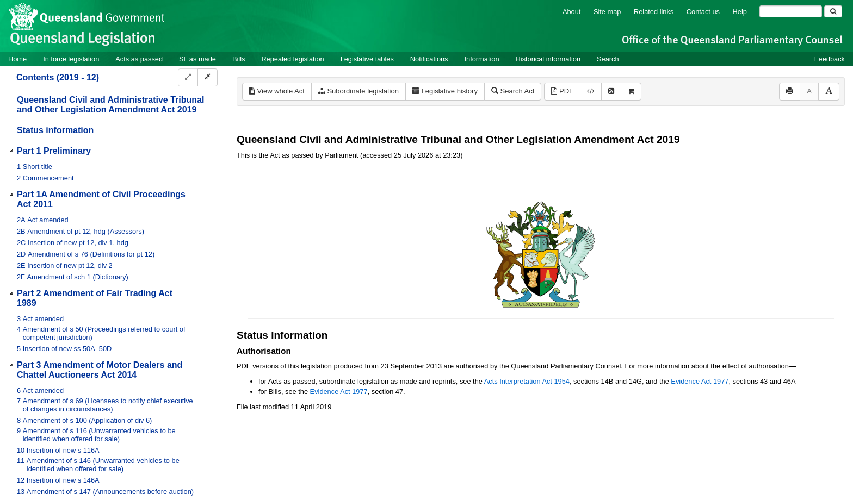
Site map (607, 12)
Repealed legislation (292, 59)
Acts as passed (139, 59)
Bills (238, 59)
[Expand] (188, 77)
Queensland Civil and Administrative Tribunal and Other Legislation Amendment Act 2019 (110, 104)
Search (608, 59)
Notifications (429, 59)
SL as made (197, 59)
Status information (55, 130)
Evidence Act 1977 (699, 381)
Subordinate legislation (358, 91)
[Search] (790, 11)
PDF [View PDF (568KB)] (562, 91)
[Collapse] (207, 77)
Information (482, 59)
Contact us (703, 12)
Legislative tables (367, 59)
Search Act (512, 91)
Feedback (829, 59)
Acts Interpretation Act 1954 (527, 381)
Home (17, 59)
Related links (653, 12)
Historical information (548, 59)
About (571, 12)
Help (740, 12)
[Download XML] (591, 92)
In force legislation (71, 59)
